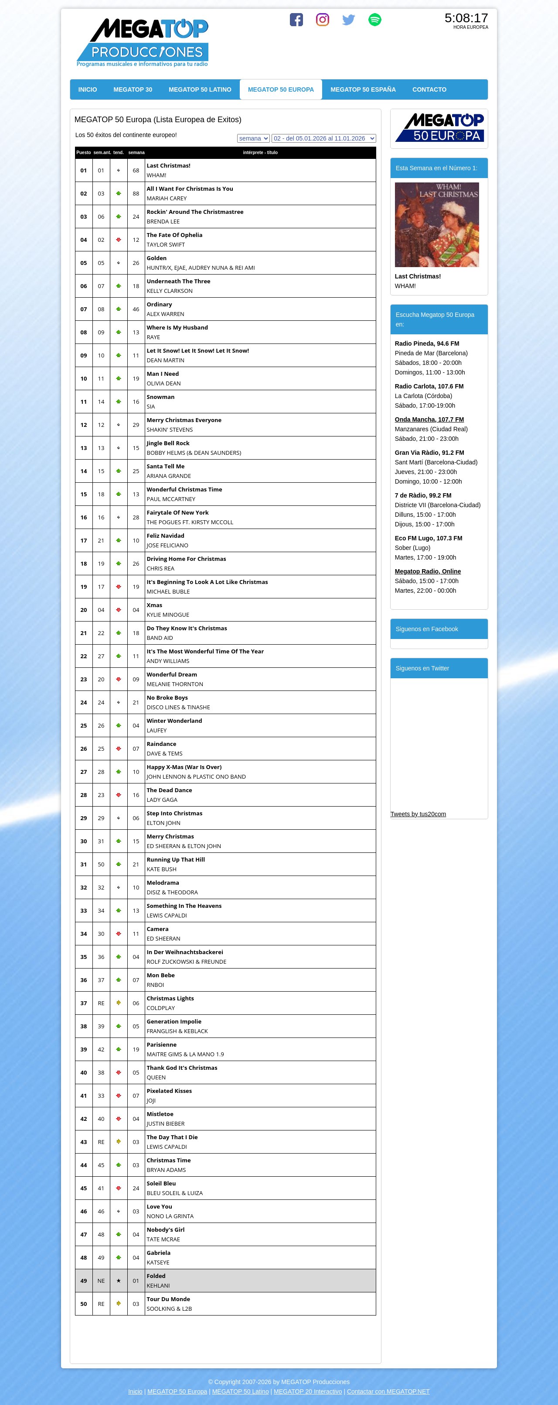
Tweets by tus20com (418, 814)
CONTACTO (429, 89)
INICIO (87, 89)
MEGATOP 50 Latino (240, 1391)
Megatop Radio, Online (428, 571)
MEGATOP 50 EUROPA (281, 89)
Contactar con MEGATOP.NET (388, 1391)
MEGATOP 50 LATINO (200, 89)
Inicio (135, 1391)
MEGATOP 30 (133, 89)
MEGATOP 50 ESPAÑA (363, 89)
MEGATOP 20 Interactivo (308, 1391)
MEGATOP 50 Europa (177, 1391)
